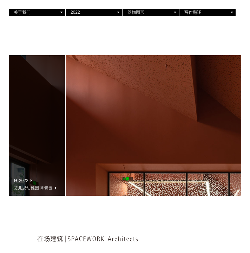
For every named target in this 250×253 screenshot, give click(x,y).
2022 (75, 12)
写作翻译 (192, 12)
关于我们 (22, 12)
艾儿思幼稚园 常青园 (35, 187)
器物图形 (135, 12)
